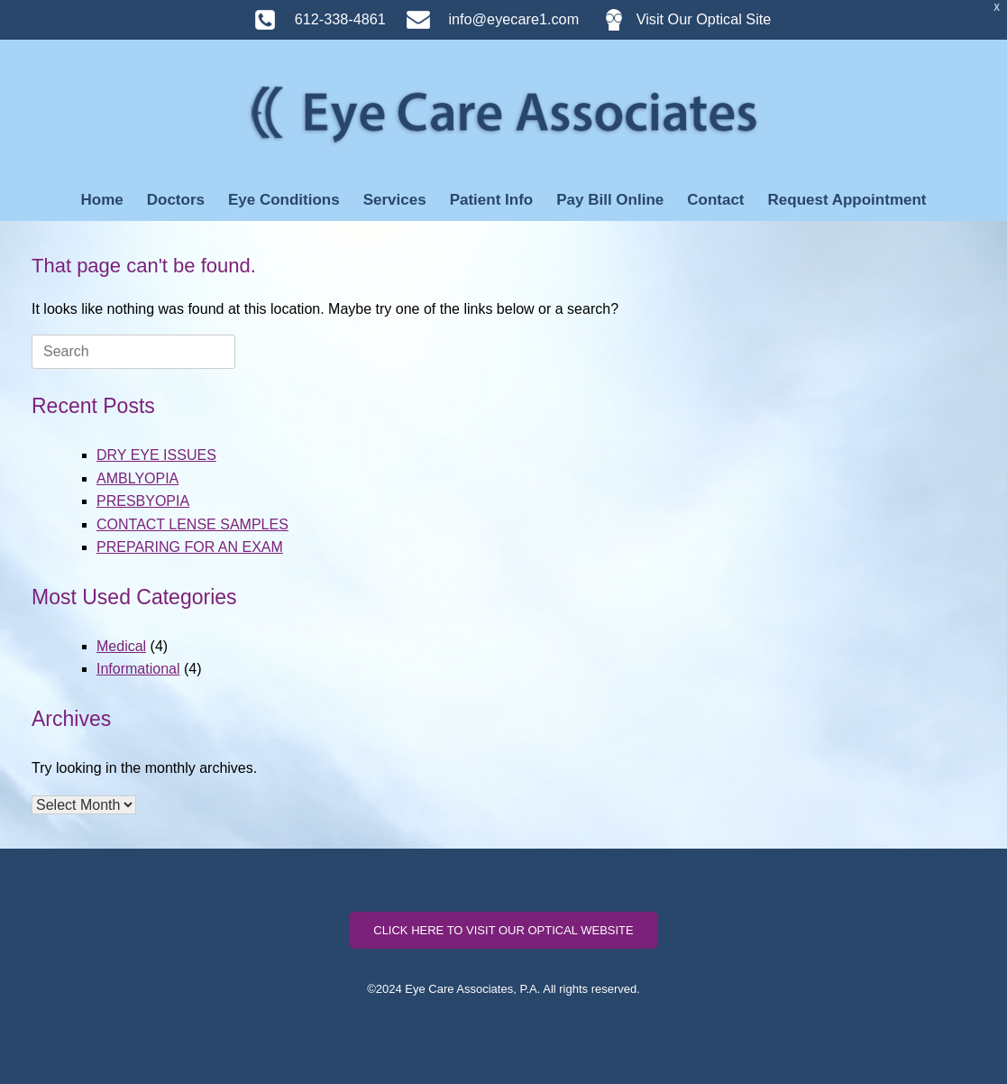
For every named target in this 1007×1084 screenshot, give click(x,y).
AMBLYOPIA (137, 478)
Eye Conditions (284, 199)
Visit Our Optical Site (677, 19)
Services (394, 199)
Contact (715, 199)
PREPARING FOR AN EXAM (189, 547)
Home (101, 199)
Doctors (176, 199)
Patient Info (492, 199)
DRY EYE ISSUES (156, 455)
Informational (138, 668)
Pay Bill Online (610, 199)
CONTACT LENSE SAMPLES (192, 524)
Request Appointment (847, 199)
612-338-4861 (311, 19)
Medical (121, 646)
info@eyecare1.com (484, 19)
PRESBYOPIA (142, 501)
